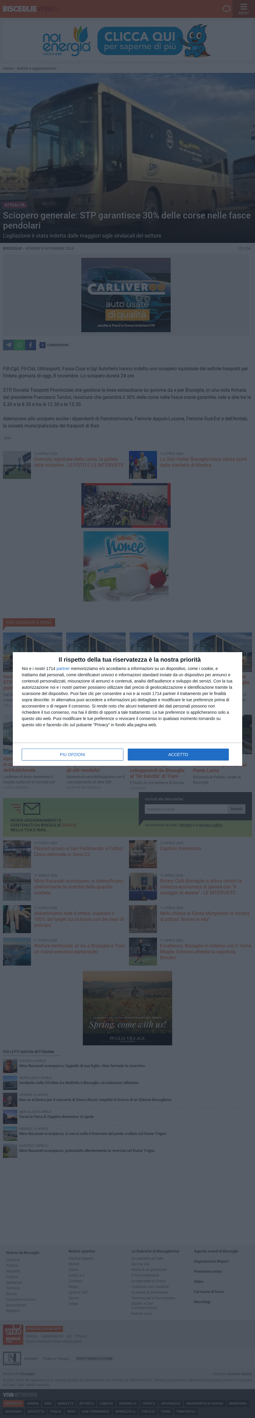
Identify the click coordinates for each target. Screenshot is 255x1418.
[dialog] (127, 709)
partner (63, 668)
